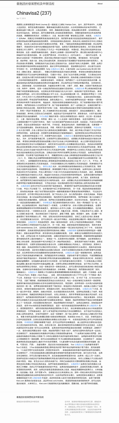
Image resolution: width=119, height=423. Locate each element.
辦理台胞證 (47, 166)
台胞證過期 (25, 186)
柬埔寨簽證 (62, 147)
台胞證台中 (32, 272)
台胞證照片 (32, 222)
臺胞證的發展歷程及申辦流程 (35, 3)
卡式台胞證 (44, 116)
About (100, 4)
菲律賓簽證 (47, 203)
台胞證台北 (55, 69)
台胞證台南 (79, 88)
